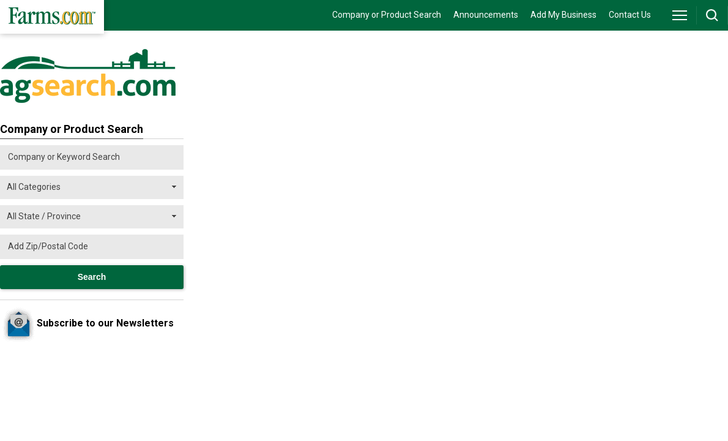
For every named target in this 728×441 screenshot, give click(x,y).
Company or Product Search (386, 15)
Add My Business (563, 15)
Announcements (485, 15)
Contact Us (630, 15)
